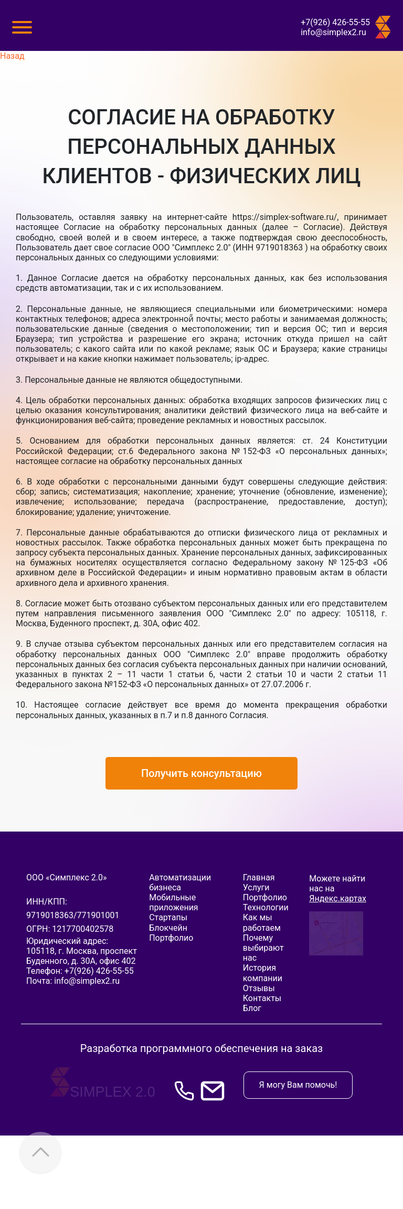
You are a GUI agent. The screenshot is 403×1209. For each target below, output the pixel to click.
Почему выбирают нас (263, 948)
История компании (262, 973)
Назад (12, 56)
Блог (252, 1008)
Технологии (266, 907)
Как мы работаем (262, 922)
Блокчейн (168, 928)
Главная (259, 877)
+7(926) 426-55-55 (335, 22)
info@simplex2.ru (333, 32)
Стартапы (168, 917)
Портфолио (171, 938)
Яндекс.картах (337, 898)
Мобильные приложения (173, 902)
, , (81, 956)
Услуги (256, 887)
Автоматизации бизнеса (180, 882)
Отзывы (259, 988)
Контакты (262, 998)
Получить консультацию (201, 773)
